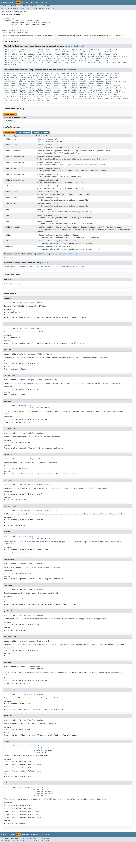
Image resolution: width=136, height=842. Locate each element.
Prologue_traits (65, 94)
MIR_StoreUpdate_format (14, 62)
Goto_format (97, 79)
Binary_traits (77, 75)
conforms (40, 139)
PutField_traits (96, 94)
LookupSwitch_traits (12, 88)
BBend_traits (50, 75)
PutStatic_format (111, 94)
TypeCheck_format (79, 98)
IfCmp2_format (22, 84)
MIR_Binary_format (11, 50)
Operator (48, 145)
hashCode (39, 266)
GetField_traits (51, 79)
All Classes (45, 6)
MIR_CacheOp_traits (98, 50)
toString (65, 266)
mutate (39, 227)
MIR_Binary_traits (28, 50)
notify (47, 266)
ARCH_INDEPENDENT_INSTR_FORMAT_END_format (47, 73)
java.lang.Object (8, 19)
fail (6, 258)
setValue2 (41, 247)
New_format (61, 90)
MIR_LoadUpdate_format (95, 56)
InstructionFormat (67, 70)
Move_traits (9, 90)
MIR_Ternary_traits (73, 62)
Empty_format (9, 79)
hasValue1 (41, 198)
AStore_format (73, 73)
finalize (21, 266)
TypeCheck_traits (95, 98)
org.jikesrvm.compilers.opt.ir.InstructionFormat (22, 20)
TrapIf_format (51, 98)
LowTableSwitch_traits (53, 88)
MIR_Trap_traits (105, 62)
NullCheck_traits (42, 92)
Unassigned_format (11, 100)
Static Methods (23, 132)
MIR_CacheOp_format (80, 50)
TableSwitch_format (114, 96)
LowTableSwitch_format (32, 88)
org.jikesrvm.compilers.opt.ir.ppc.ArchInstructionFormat (29, 22)
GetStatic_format (67, 79)
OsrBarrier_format (58, 92)
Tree (27, 2)
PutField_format (80, 94)
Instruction (49, 139)
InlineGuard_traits (69, 84)
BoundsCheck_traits (30, 77)
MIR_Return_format (11, 60)
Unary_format (109, 98)
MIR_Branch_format (45, 50)
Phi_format (119, 92)
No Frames (33, 6)
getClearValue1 (43, 162)
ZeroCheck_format (28, 100)
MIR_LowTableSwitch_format (15, 58)
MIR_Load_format (62, 56)
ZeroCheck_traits (44, 100)
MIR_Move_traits (74, 58)
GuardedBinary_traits (33, 82)
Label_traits (72, 86)
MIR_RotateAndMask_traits (72, 60)
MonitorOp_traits (111, 88)
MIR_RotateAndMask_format (49, 60)
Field (16, 8)
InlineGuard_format (52, 84)
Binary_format (64, 75)
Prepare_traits (35, 94)
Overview (4, 2)
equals (13, 266)
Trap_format (27, 98)
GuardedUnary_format (86, 82)
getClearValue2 (43, 168)
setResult (41, 235)
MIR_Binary (23, 30)
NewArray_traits (100, 90)
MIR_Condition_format (32, 54)
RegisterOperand (60, 151)
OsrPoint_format (91, 92)
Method (28, 8)
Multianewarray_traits (45, 90)
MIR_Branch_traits (62, 50)
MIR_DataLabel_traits (13, 56)
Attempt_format (10, 75)
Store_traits (65, 96)
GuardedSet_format (51, 82)
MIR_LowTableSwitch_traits (39, 58)
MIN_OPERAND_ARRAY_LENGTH (75, 88)
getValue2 (41, 186)
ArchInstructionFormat (18, 32)
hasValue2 (41, 203)
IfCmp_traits (9, 84)
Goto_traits (108, 79)
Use (23, 2)
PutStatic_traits (11, 96)
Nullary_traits (10, 92)
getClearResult (43, 156)
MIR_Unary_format (120, 62)
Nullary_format (115, 90)
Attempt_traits (24, 75)
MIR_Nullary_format (91, 58)
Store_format (52, 96)
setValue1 (41, 241)
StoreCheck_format (79, 96)
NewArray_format (85, 90)
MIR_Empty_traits (47, 56)
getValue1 (41, 180)
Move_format (125, 88)
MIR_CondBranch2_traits (92, 52)
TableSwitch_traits (12, 98)
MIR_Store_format (92, 60)
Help (47, 2)
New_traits (72, 90)
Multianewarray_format (25, 90)
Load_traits (96, 86)
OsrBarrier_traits (75, 92)
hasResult (41, 192)
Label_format (59, 86)
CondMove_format (98, 77)
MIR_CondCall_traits (12, 54)
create (39, 151)
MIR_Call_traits (11, 52)
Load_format (84, 86)
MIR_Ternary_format (55, 62)
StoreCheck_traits (96, 96)
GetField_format (36, 79)
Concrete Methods (40, 132)
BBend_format (38, 75)
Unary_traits (122, 98)
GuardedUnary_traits (104, 82)
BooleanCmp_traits (109, 75)
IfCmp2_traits (36, 84)
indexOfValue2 (42, 221)
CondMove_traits (113, 77)
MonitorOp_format (94, 88)
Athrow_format (99, 73)
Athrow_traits (113, 73)
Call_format (74, 77)
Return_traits (39, 96)
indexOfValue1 (42, 215)
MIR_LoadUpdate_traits (116, 56)
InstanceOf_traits (104, 84)
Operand (99, 151)
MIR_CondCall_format (112, 52)
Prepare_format (21, 94)
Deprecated (35, 2)
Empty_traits (22, 79)
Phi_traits (8, 94)
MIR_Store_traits (108, 60)
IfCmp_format (120, 82)
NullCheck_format (25, 92)
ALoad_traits (22, 73)
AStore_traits (86, 73)
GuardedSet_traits (68, 82)
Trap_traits (39, 98)
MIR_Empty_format (31, 56)
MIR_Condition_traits (52, 54)
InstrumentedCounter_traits (40, 86)
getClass (30, 266)
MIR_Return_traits (28, 60)
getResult (41, 174)
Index (42, 2)
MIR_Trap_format (89, 62)
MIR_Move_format (59, 58)
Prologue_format (50, 94)
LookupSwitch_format (111, 86)
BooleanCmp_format (92, 75)
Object (45, 263)
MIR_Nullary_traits (109, 58)
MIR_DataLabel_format (107, 54)
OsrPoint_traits (106, 92)
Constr (21, 8)
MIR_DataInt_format (70, 54)
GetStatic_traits (83, 79)
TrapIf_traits (64, 98)
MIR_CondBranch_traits (49, 52)
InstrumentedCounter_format (15, 86)
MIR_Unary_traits (11, 64)
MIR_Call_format (114, 50)
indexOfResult (42, 209)
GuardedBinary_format (13, 82)
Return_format (26, 96)
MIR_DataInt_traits (88, 54)
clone (6, 266)
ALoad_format (9, 73)
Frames (26, 6)
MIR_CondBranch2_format (70, 52)
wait (72, 266)
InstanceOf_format (87, 84)
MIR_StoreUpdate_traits (35, 62)
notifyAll (56, 266)
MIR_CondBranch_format (28, 52)
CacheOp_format (46, 77)
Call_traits (85, 77)
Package (12, 2)
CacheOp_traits (60, 77)
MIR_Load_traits (78, 56)
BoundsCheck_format (12, 77)
